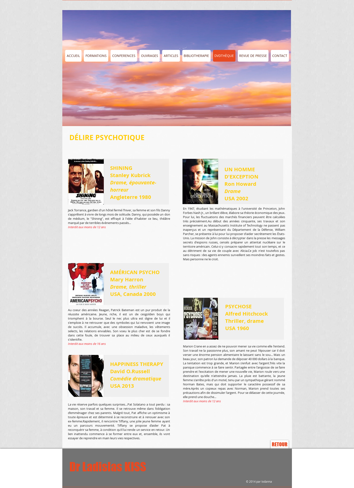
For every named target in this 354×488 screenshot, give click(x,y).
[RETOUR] (280, 444)
